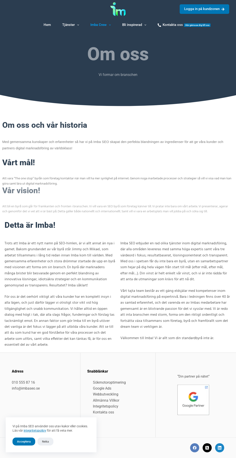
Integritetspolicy (105, 406)
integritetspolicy (35, 430)
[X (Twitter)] (207, 447)
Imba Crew (101, 25)
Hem (47, 25)
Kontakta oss (184, 25)
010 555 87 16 (23, 382)
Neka (45, 441)
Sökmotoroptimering (109, 382)
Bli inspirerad (135, 25)
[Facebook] (194, 447)
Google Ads (102, 388)
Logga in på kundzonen (204, 9)
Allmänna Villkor (106, 400)
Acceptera (24, 441)
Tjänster (71, 25)
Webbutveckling (105, 394)
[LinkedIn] (219, 447)
